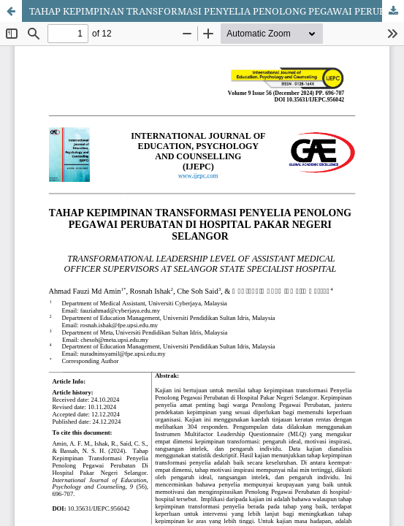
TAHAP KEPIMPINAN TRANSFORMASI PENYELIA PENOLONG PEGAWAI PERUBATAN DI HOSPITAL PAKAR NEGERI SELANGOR (216, 11)
